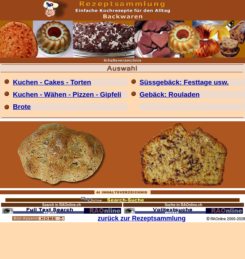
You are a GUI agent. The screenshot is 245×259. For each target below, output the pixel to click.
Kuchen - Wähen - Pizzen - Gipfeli (67, 94)
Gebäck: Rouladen (169, 94)
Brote (22, 106)
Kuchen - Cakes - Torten (52, 82)
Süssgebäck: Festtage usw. (183, 82)
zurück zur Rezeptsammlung (142, 218)
